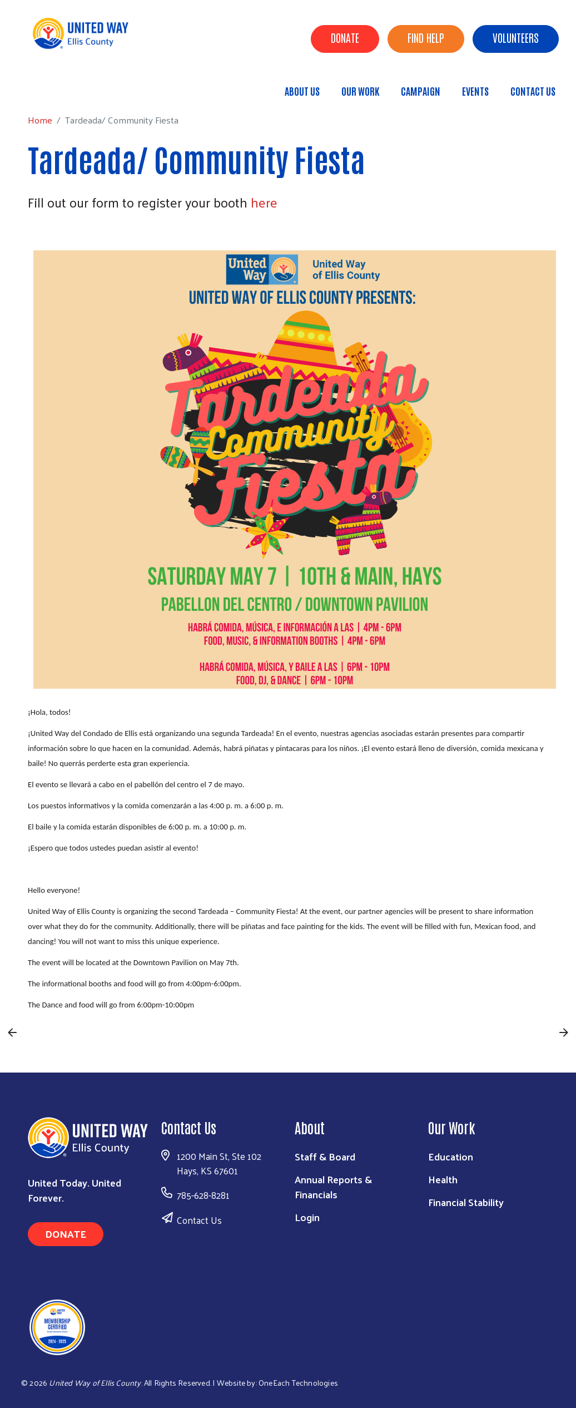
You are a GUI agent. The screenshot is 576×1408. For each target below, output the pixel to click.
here (264, 202)
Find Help (426, 37)
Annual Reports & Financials (333, 1186)
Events (475, 90)
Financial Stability (466, 1202)
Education (450, 1156)
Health (443, 1179)
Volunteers (516, 37)
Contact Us (532, 90)
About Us (302, 90)
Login (307, 1217)
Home (65, 86)
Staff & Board (325, 1156)
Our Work (360, 90)
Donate (345, 37)
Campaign (420, 90)
